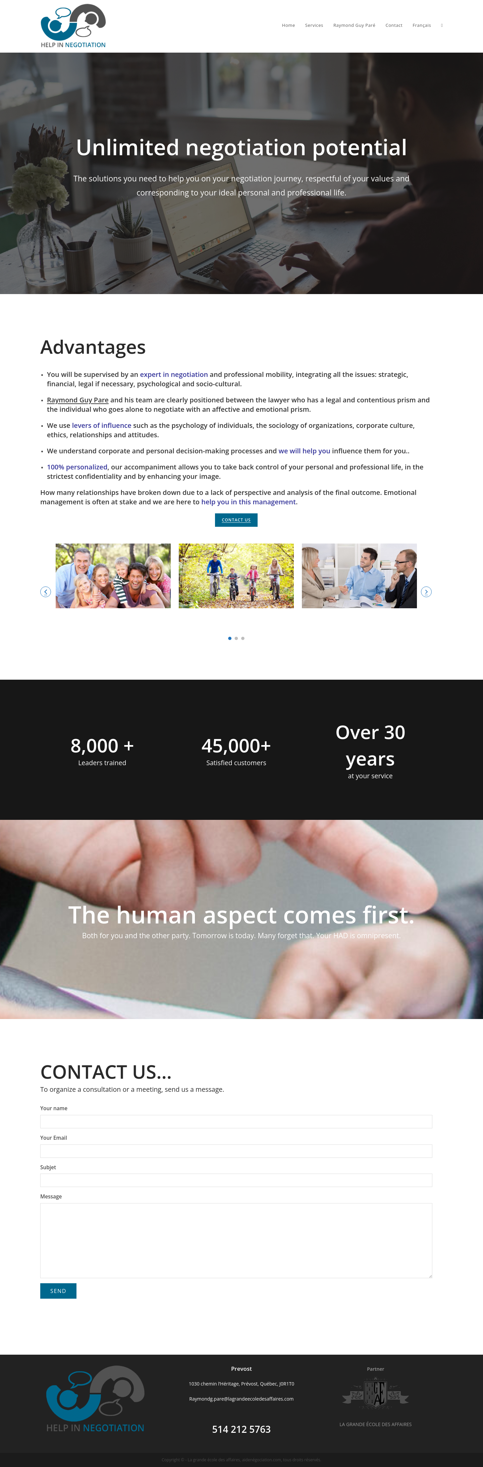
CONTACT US (236, 520)
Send (58, 1291)
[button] (45, 591)
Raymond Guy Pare (78, 399)
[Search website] (442, 25)
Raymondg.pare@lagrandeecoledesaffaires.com (241, 1399)
